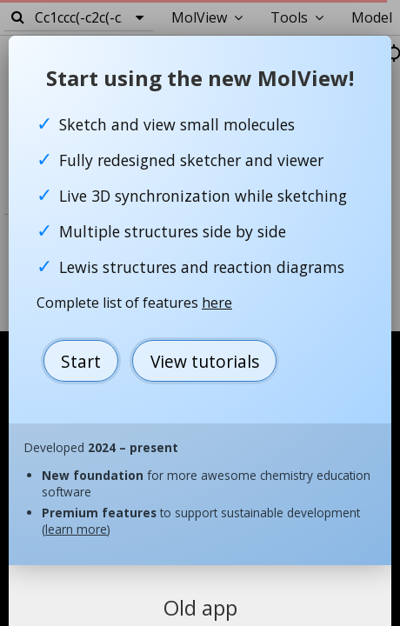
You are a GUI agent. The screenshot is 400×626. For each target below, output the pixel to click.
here (217, 302)
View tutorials (204, 361)
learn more (76, 529)
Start (81, 361)
